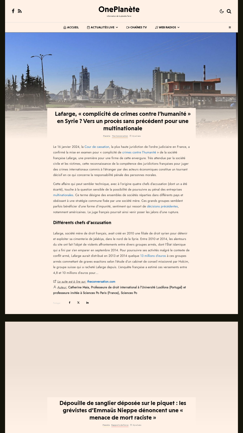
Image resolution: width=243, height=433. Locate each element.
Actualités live (100, 27)
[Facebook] (13, 11)
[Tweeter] (78, 302)
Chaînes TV (136, 27)
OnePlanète (119, 9)
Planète (106, 136)
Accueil (71, 27)
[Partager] (69, 302)
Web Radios (165, 27)
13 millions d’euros (153, 255)
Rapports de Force (119, 430)
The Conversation (120, 136)
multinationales (63, 195)
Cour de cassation (97, 146)
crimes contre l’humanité (139, 152)
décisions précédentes (162, 206)
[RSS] (19, 11)
